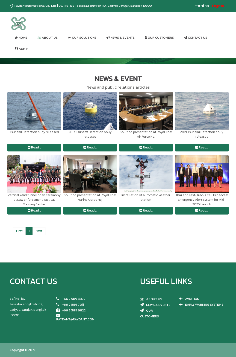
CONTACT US (195, 37)
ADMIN (21, 48)
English (218, 6)
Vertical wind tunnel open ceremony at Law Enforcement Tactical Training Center (34, 200)
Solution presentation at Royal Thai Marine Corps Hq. (90, 197)
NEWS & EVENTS (120, 37)
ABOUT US (47, 37)
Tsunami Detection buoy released (34, 132)
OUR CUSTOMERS (159, 37)
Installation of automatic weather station (145, 197)
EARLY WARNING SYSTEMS (204, 304)
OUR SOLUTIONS (82, 37)
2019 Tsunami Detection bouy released (201, 134)
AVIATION (192, 298)
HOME (21, 37)
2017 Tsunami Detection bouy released (90, 134)
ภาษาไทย (202, 6)
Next (38, 231)
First (19, 231)
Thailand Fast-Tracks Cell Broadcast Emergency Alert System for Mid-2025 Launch (201, 200)
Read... (34, 147)
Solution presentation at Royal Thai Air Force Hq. (146, 134)
